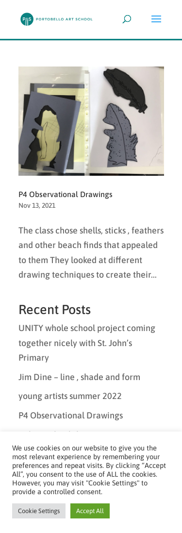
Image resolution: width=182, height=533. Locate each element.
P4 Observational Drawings (65, 194)
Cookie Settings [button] (39, 511)
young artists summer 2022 (70, 396)
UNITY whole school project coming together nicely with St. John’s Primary (86, 343)
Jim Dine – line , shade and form (79, 377)
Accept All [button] (90, 511)
